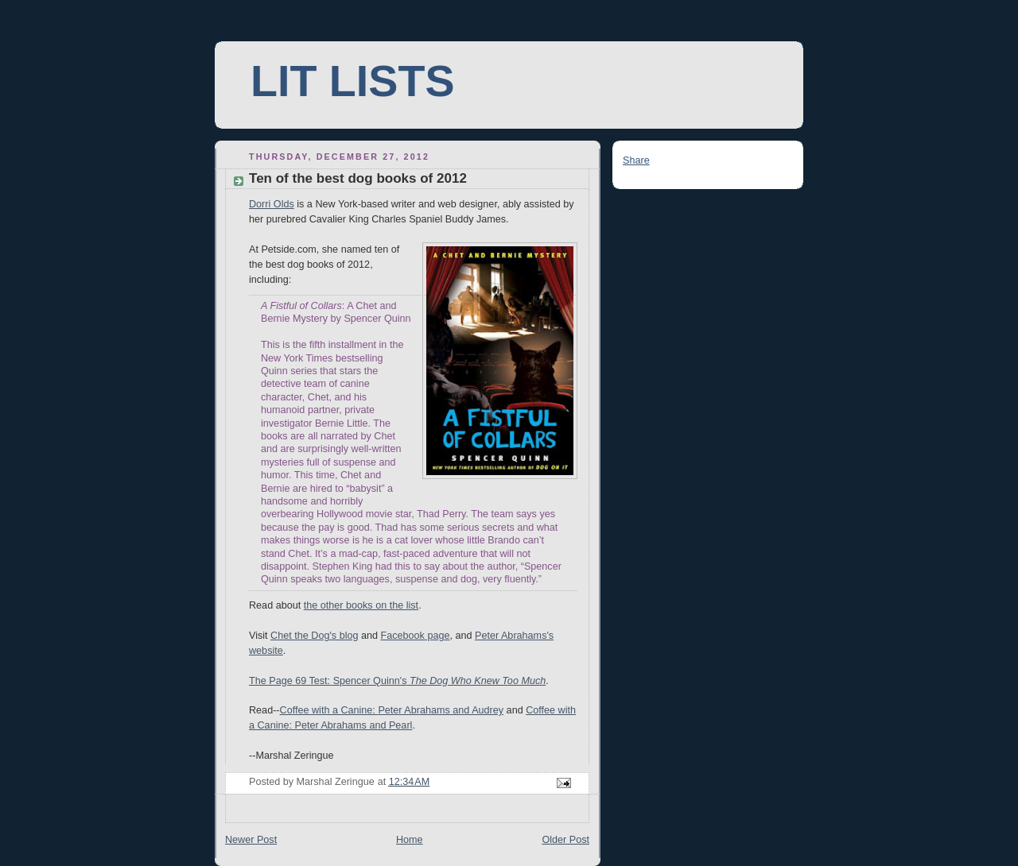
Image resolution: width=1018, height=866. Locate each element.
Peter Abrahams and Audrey (440, 710)
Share (636, 160)
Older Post (565, 839)
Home (409, 839)
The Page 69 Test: (289, 680)
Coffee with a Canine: (329, 710)
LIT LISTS (352, 81)
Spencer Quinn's (370, 680)
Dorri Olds (271, 204)
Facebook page (415, 635)
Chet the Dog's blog (314, 635)
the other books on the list (361, 605)
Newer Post (251, 839)
